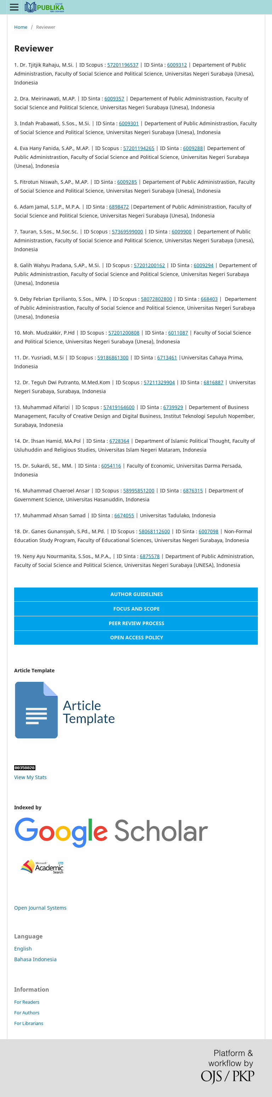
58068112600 (154, 531)
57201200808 (124, 332)
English (23, 948)
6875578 (150, 556)
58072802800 (156, 299)
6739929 (173, 407)
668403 (209, 299)
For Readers (26, 1002)
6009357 (114, 98)
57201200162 (149, 265)
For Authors (26, 1012)
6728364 (119, 440)
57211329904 (159, 382)
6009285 (127, 181)
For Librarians (28, 1023)
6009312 (177, 64)
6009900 (182, 231)
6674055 (124, 515)
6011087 (178, 332)
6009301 (129, 123)
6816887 (213, 382)
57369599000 (127, 231)
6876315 (193, 490)
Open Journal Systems (40, 907)
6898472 (119, 206)
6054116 (111, 465)
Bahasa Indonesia (35, 959)
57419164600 (119, 407)
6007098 (209, 531)
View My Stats (30, 777)
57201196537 (122, 64)
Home (20, 27)
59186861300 (113, 357)
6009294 (204, 265)
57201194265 (138, 148)
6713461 (167, 357)
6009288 (193, 148)
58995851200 (138, 490)
